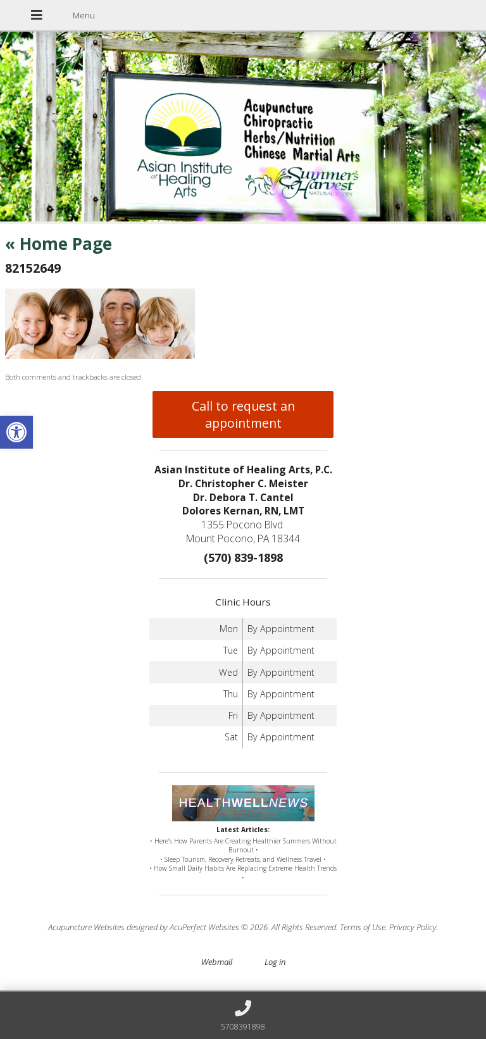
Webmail (216, 961)
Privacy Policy (413, 927)
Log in (275, 961)
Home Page (58, 243)
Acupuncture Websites (86, 927)
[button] (16, 432)
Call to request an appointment (243, 414)
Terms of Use (362, 927)
